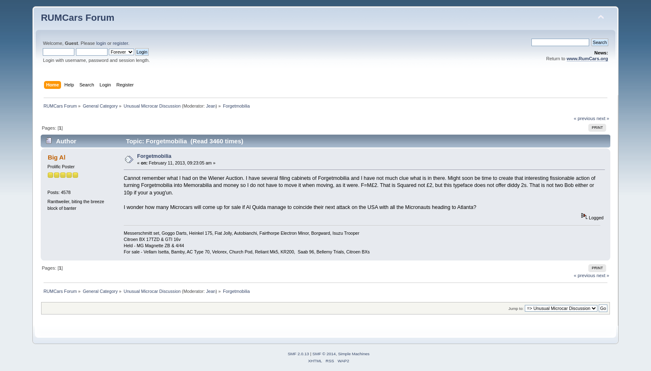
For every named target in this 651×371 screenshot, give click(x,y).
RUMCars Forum (77, 17)
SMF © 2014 (324, 353)
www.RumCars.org (587, 58)
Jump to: (516, 308)
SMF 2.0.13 (298, 353)
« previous (584, 118)
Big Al (57, 157)
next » (603, 118)
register (120, 43)
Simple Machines (354, 353)
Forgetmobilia (154, 156)
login (101, 43)
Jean (210, 105)
